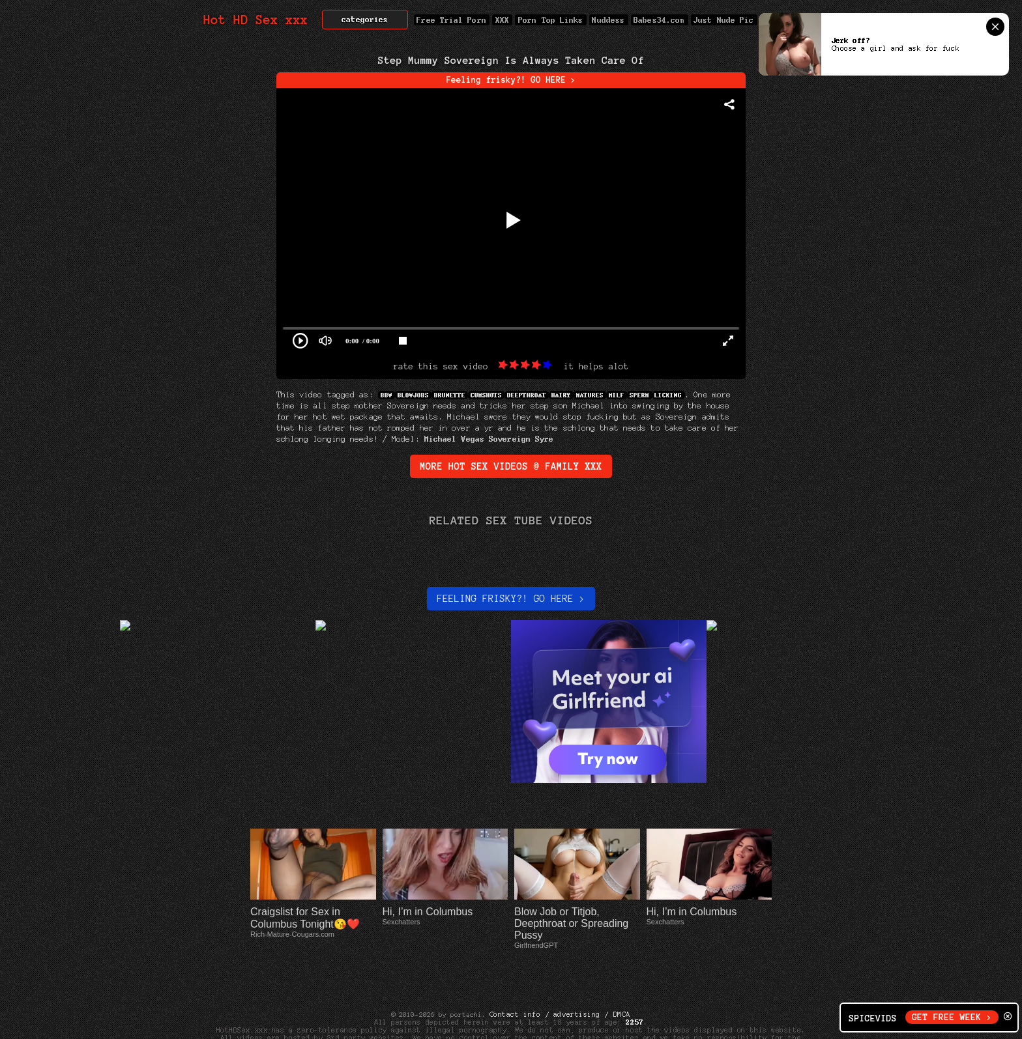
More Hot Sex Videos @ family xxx (511, 466)
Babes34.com (659, 20)
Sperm (639, 395)
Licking (668, 395)
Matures (590, 395)
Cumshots (486, 395)
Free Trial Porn (451, 20)
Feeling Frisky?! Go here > (511, 598)
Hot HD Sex (255, 20)
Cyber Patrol (598, 1022)
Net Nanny (656, 1022)
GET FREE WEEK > (952, 1017)
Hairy (561, 395)
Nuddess (608, 20)
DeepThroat (526, 395)
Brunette (449, 395)
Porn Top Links (550, 20)
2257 (634, 983)
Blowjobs (413, 395)
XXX (502, 20)
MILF (616, 395)
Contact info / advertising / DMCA (559, 975)
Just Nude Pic (724, 20)
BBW (386, 395)
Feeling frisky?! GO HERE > (511, 80)
